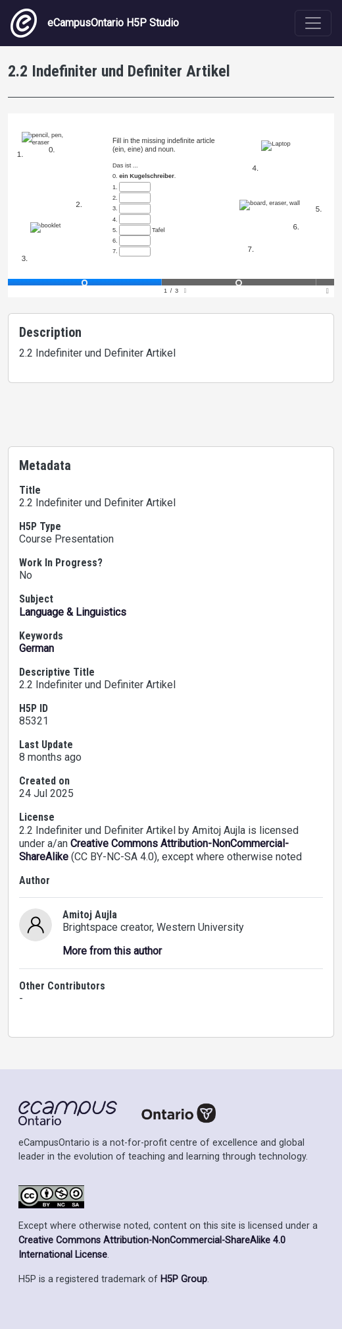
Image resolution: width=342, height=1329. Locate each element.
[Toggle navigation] (313, 23)
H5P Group (183, 1279)
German (36, 648)
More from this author (112, 951)
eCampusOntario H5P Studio (95, 23)
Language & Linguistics (72, 612)
